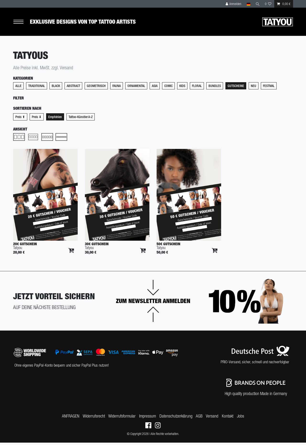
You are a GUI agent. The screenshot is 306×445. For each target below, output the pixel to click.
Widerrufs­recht (92, 418)
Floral (197, 88)
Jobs (243, 418)
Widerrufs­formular (120, 418)
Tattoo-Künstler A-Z (81, 119)
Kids (182, 88)
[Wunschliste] (268, 4)
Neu (253, 88)
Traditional (36, 88)
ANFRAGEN (67, 418)
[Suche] (257, 4)
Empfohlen (55, 119)
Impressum (146, 418)
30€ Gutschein (97, 246)
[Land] (248, 4)
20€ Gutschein (25, 246)
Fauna (116, 88)
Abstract (73, 88)
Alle (18, 88)
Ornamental (136, 88)
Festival (268, 88)
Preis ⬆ (20, 119)
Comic (168, 88)
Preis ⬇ (37, 119)
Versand (213, 418)
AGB (200, 418)
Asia (155, 88)
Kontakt (229, 418)
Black (56, 88)
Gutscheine (236, 88)
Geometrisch (96, 88)
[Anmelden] (233, 4)
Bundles (214, 88)
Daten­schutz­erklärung (175, 418)
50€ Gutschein (168, 246)
